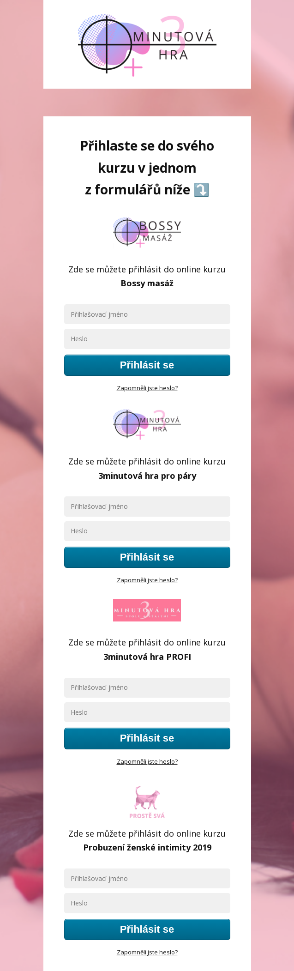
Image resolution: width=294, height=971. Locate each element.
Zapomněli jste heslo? (147, 388)
